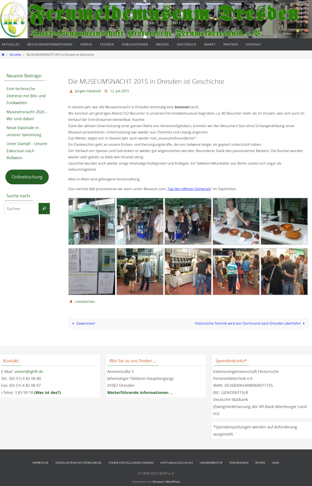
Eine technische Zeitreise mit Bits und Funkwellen (26, 95)
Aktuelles (15, 55)
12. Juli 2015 (119, 91)
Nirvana (157, 482)
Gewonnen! (83, 323)
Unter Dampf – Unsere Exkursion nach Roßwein (26, 150)
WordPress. (173, 482)
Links (276, 462)
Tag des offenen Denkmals (189, 188)
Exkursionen (239, 462)
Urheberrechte (211, 462)
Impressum (40, 462)
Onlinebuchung (27, 177)
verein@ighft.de (29, 371)
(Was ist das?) (47, 392)
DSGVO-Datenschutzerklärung (78, 462)
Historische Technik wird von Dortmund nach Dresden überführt (250, 323)
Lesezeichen (85, 301)
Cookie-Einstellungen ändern (131, 462)
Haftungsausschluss (176, 462)
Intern (260, 462)
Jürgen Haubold (88, 91)
